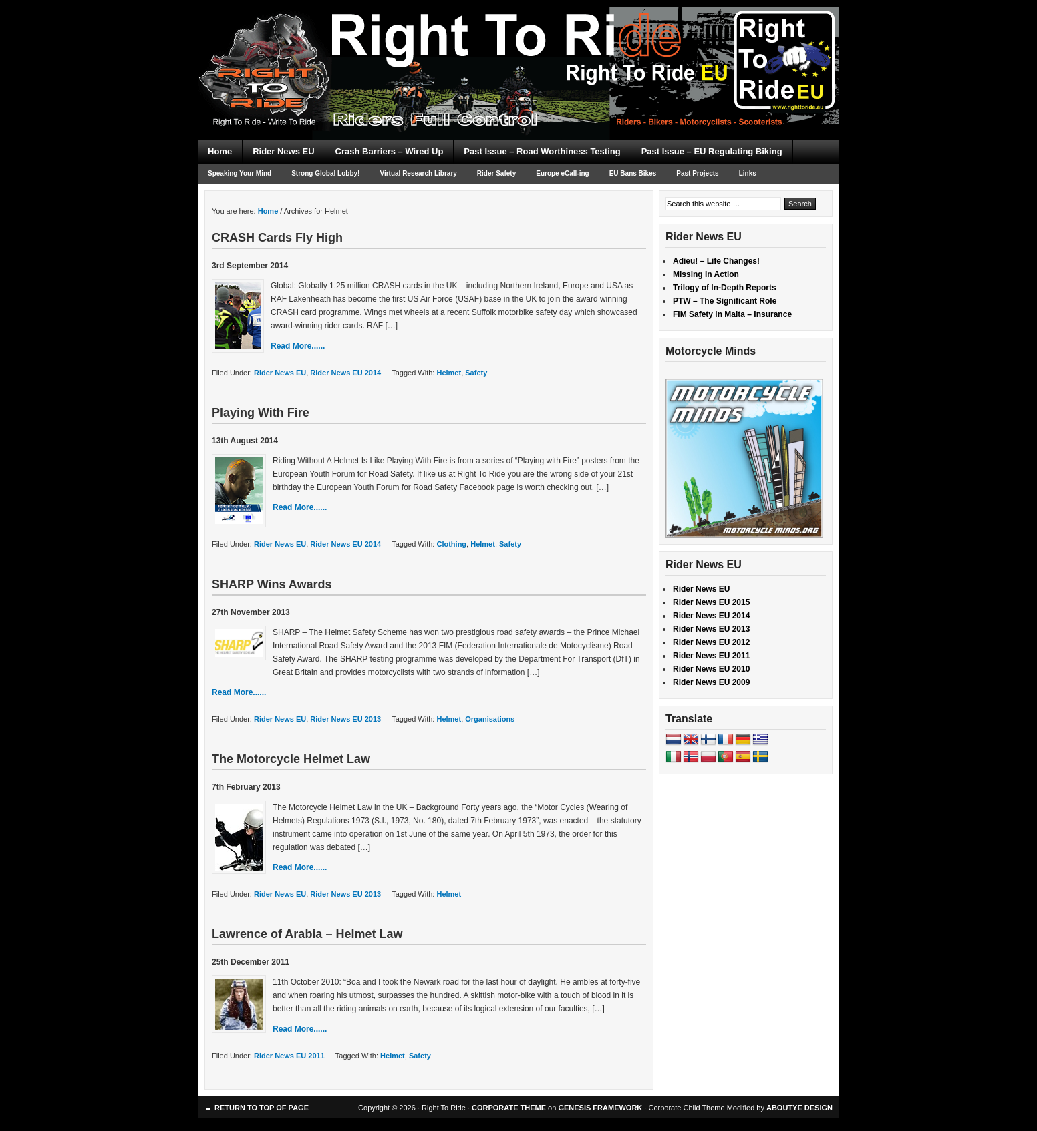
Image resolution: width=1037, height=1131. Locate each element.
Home (220, 151)
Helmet (448, 373)
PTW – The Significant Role (724, 301)
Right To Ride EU (518, 47)
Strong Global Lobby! (325, 173)
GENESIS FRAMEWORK (600, 1108)
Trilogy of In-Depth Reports (724, 287)
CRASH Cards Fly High (277, 237)
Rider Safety (496, 173)
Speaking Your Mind (239, 173)
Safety (476, 373)
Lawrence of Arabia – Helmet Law (307, 934)
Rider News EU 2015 (711, 602)
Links (747, 173)
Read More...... (298, 346)
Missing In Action (706, 274)
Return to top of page (261, 1108)
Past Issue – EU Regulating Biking (711, 151)
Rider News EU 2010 (711, 669)
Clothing (451, 544)
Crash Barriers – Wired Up (389, 151)
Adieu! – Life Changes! (716, 261)
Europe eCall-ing (562, 173)
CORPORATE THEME (509, 1108)
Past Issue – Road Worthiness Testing (542, 151)
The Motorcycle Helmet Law (291, 759)
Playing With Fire (260, 412)
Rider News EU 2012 (711, 642)
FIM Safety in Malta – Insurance (732, 314)
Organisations (489, 719)
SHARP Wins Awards (272, 584)
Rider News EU (283, 151)
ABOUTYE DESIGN (799, 1108)
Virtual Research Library (418, 173)
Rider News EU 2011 (289, 1056)
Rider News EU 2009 (711, 682)
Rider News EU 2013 (345, 719)
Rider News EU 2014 (345, 373)
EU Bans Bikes (633, 173)
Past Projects (697, 173)
